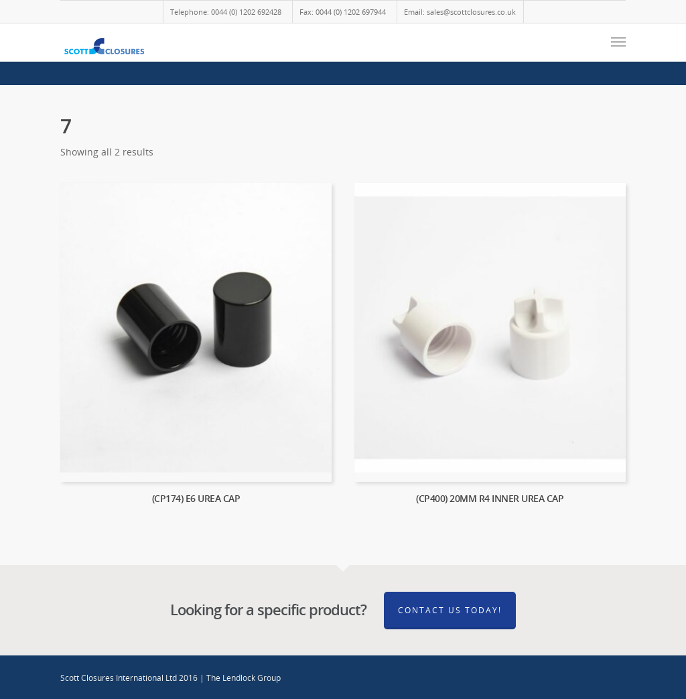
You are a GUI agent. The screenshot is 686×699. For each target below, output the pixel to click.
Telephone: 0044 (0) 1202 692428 (225, 12)
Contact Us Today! (450, 610)
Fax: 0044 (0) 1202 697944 (342, 12)
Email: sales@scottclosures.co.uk (460, 12)
